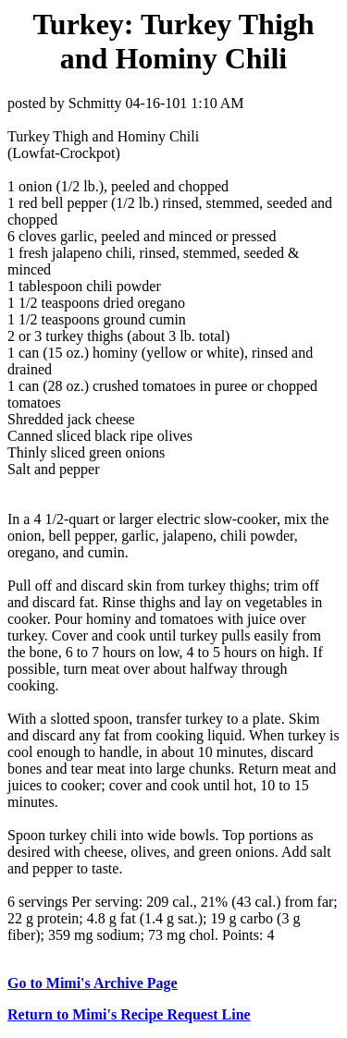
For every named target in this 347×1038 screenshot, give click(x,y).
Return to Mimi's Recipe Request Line (129, 1014)
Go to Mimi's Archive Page (92, 983)
